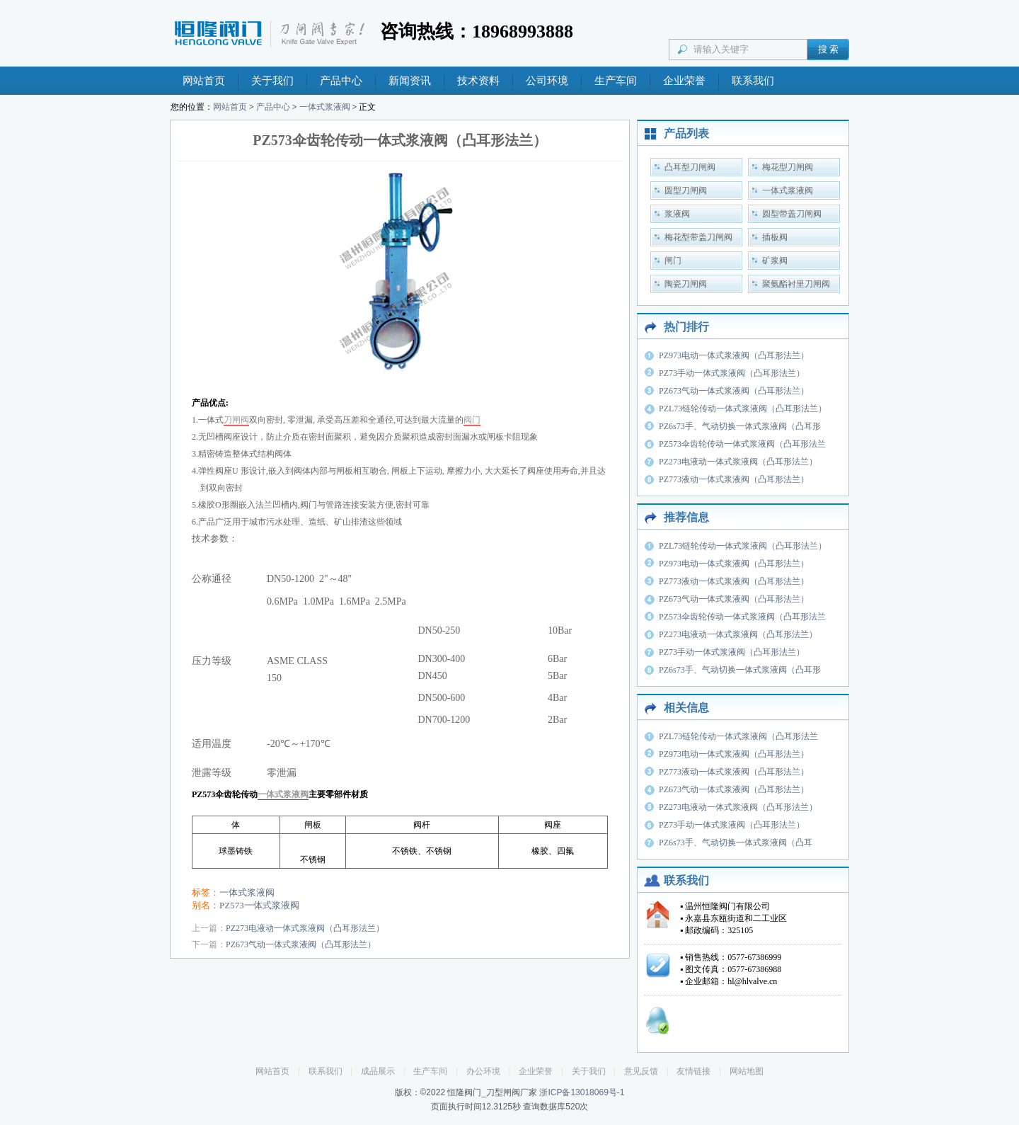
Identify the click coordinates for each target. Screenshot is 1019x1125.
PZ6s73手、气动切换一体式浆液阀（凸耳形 (740, 426)
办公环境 (483, 1071)
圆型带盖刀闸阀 (792, 214)
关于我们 (272, 80)
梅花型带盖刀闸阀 (698, 237)
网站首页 (204, 80)
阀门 (472, 420)
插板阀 (775, 237)
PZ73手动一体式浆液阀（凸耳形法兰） (732, 373)
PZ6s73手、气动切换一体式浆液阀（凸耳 (735, 842)
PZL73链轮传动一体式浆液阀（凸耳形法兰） (743, 408)
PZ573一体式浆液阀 (259, 905)
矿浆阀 (775, 260)
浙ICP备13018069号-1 (581, 1092)
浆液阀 (677, 214)
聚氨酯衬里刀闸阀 (796, 284)
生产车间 (615, 80)
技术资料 (478, 80)
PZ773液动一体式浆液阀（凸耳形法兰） (734, 479)
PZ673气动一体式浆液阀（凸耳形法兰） (301, 944)
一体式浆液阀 (324, 107)
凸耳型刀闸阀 (689, 167)
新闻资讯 (409, 80)
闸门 (672, 260)
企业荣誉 (684, 80)
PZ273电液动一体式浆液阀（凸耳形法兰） (305, 928)
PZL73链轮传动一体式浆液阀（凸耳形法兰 (738, 736)
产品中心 (341, 80)
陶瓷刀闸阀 (685, 284)
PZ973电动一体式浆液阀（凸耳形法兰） (734, 355)
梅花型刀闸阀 (787, 167)
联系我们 (753, 80)
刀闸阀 (236, 420)
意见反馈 (641, 1071)
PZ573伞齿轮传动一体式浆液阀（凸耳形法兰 (742, 444)
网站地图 (747, 1071)
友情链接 (693, 1071)
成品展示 (378, 1071)
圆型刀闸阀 (685, 190)
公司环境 (547, 80)
